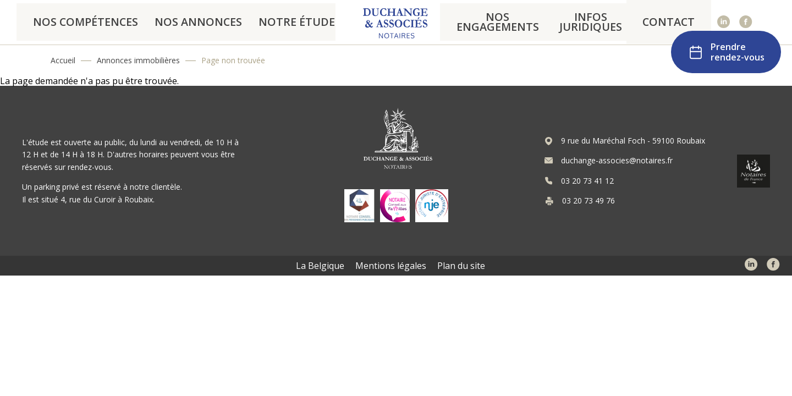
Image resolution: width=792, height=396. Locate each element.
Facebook (746, 22)
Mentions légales (390, 266)
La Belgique (320, 266)
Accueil (63, 60)
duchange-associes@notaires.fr (617, 160)
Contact (675, 22)
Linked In (724, 22)
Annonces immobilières (138, 60)
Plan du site (461, 266)
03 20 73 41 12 (587, 181)
